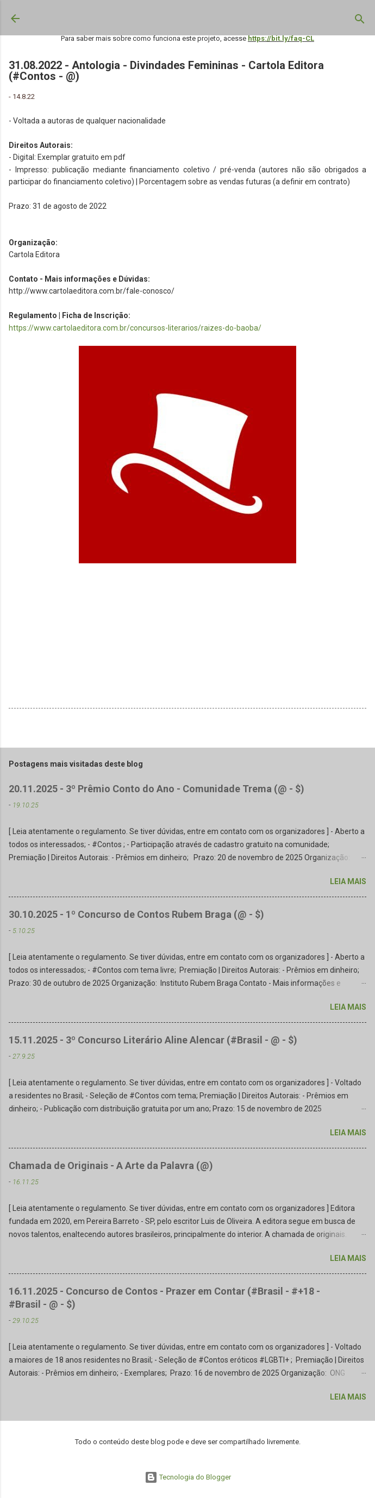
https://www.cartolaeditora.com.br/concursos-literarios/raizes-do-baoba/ (135, 328)
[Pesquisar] (359, 21)
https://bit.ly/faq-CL (281, 38)
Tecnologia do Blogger (188, 1477)
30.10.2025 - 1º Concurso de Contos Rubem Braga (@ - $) (136, 914)
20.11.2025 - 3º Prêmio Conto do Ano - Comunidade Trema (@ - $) (156, 788)
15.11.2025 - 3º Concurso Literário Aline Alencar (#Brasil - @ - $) (153, 1040)
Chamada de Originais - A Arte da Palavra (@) (111, 1165)
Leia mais (348, 881)
